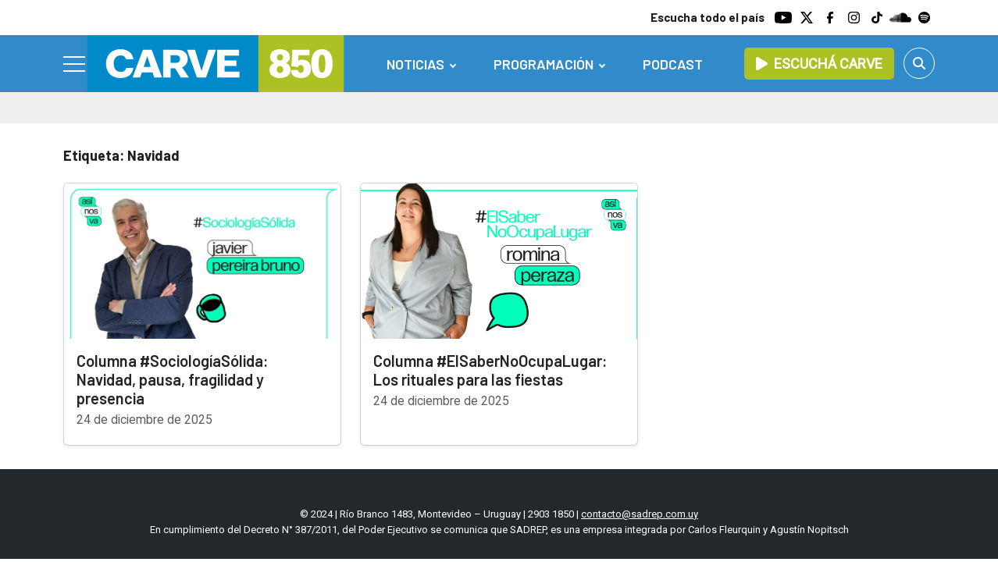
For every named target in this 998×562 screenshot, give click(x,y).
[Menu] (75, 64)
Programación (543, 64)
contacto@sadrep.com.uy (639, 514)
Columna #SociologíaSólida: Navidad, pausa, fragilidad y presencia (173, 379)
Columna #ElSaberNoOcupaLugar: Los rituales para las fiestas (490, 370)
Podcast (673, 64)
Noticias (415, 64)
